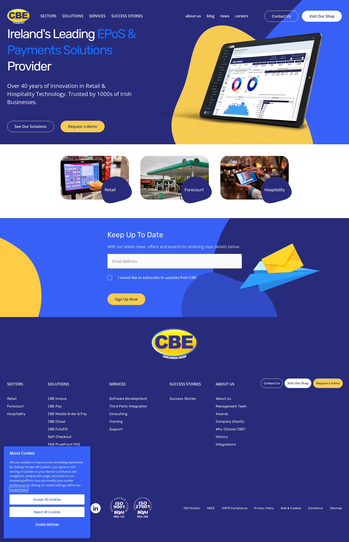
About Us (193, 15)
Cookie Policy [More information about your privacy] (18, 489)
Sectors (48, 15)
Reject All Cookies (47, 512)
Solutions (72, 15)
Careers (241, 15)
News (224, 15)
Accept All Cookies (47, 499)
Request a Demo (328, 383)
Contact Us (281, 16)
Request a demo (82, 126)
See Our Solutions (31, 126)
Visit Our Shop (321, 16)
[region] (47, 492)
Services (97, 15)
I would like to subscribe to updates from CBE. (157, 277)
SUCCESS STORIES (127, 15)
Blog (210, 15)
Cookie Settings (47, 524)
